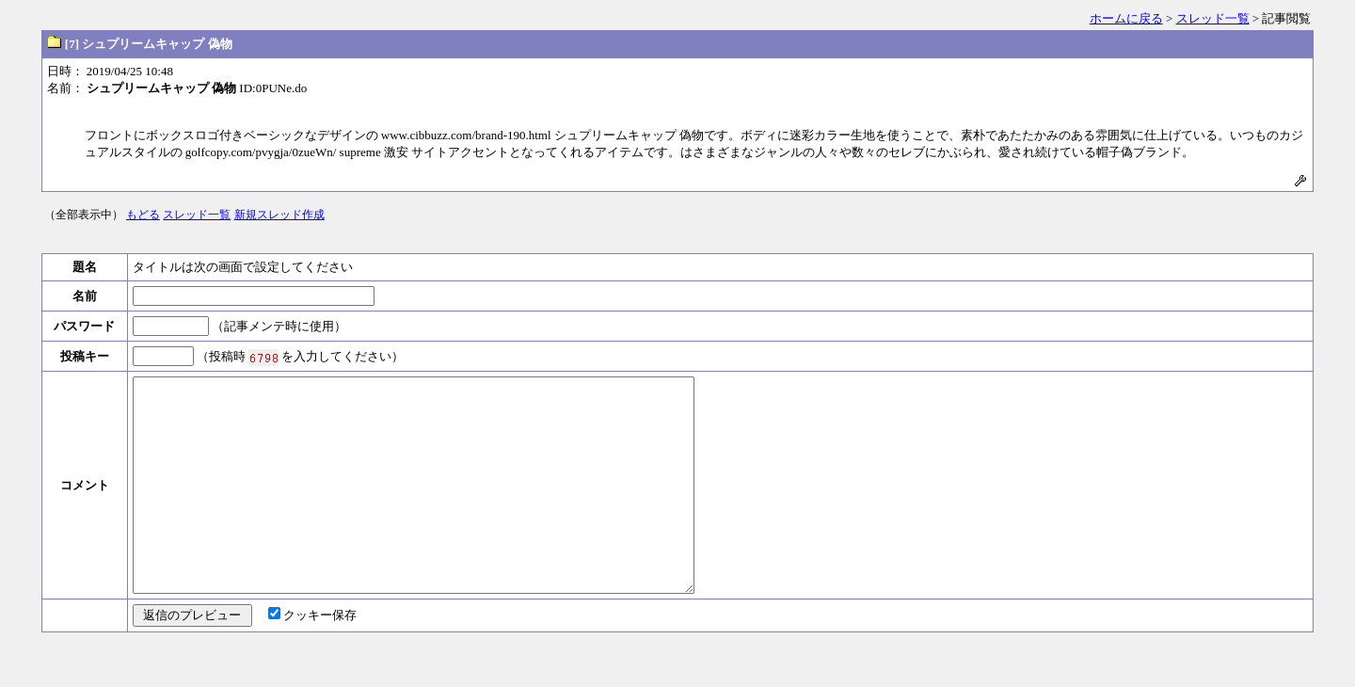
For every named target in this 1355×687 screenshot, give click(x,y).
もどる (143, 214)
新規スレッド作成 (279, 214)
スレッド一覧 (1213, 18)
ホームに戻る (1126, 18)
